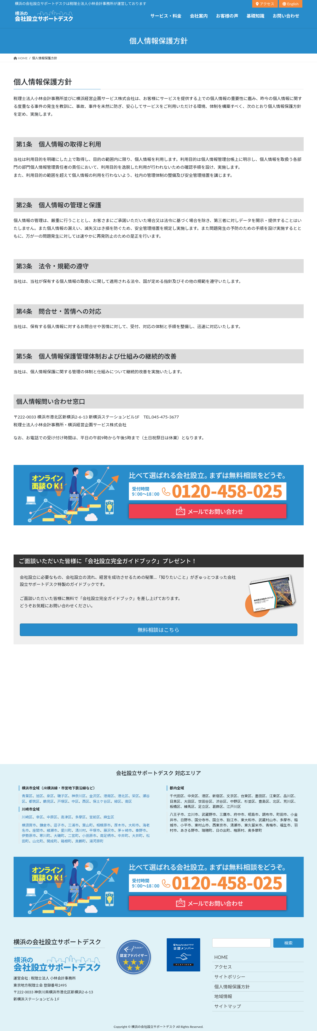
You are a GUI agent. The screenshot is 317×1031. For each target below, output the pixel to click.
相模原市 (103, 825)
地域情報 (223, 996)
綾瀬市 (52, 830)
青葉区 (27, 796)
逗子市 (59, 825)
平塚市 (94, 830)
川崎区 (27, 817)
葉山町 (87, 825)
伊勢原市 (29, 836)
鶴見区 (48, 801)
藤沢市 (108, 830)
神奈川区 (79, 796)
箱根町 (66, 841)
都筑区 (34, 801)
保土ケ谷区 (102, 801)
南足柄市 (107, 836)
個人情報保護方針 (232, 986)
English (290, 4)
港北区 (123, 796)
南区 (128, 801)
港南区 (108, 796)
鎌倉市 (44, 825)
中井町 (123, 836)
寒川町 (44, 836)
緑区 (117, 801)
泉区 (50, 796)
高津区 (66, 817)
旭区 (39, 796)
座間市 (37, 830)
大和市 (133, 825)
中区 (75, 801)
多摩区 (80, 817)
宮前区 (94, 817)
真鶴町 (80, 841)
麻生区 (108, 817)
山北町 (37, 841)
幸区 (39, 817)
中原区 (52, 817)
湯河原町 (96, 841)
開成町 (52, 841)
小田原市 (89, 836)
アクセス (265, 4)
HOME (221, 957)
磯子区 (62, 796)
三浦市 (73, 825)
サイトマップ (227, 1006)
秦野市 (141, 830)
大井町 (137, 836)
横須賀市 (29, 825)
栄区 (135, 796)
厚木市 (119, 825)
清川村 (80, 830)
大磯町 (59, 836)
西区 (85, 801)
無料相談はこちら (159, 630)
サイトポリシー (229, 977)
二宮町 (73, 836)
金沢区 (94, 796)
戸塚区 (62, 801)
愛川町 (66, 830)
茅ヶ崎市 (125, 830)
